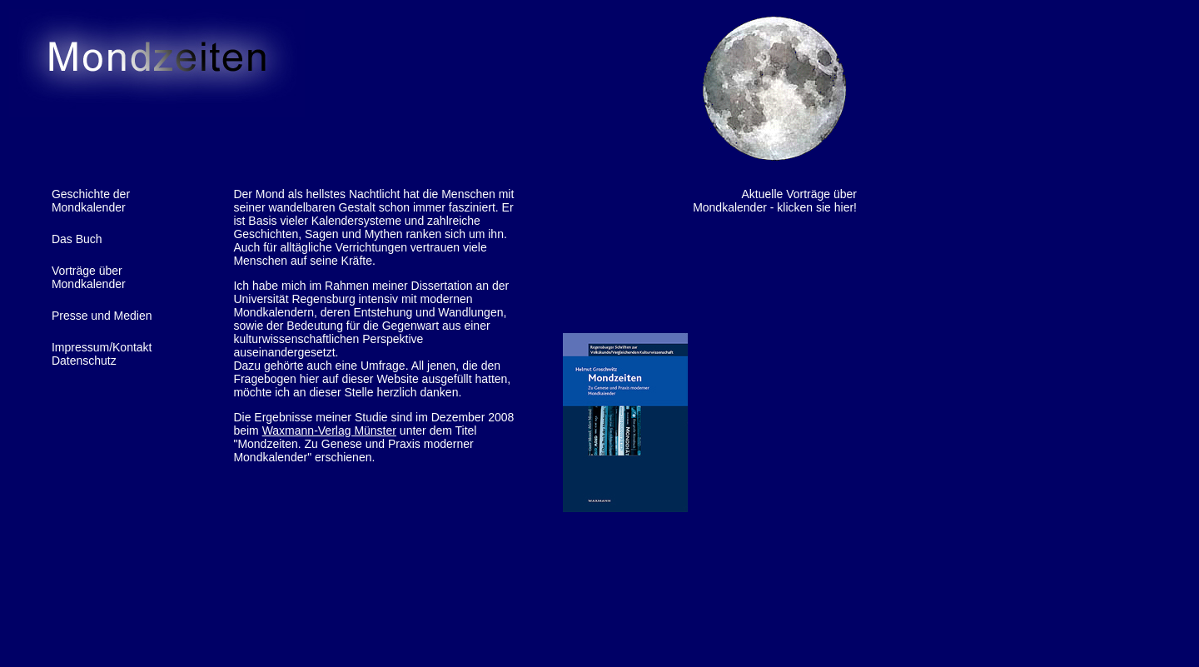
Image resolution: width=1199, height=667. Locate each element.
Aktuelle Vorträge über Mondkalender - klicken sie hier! (775, 200)
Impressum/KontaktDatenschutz (102, 354)
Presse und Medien (102, 315)
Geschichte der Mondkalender (91, 200)
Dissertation (442, 285)
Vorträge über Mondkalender (89, 277)
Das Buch (77, 239)
